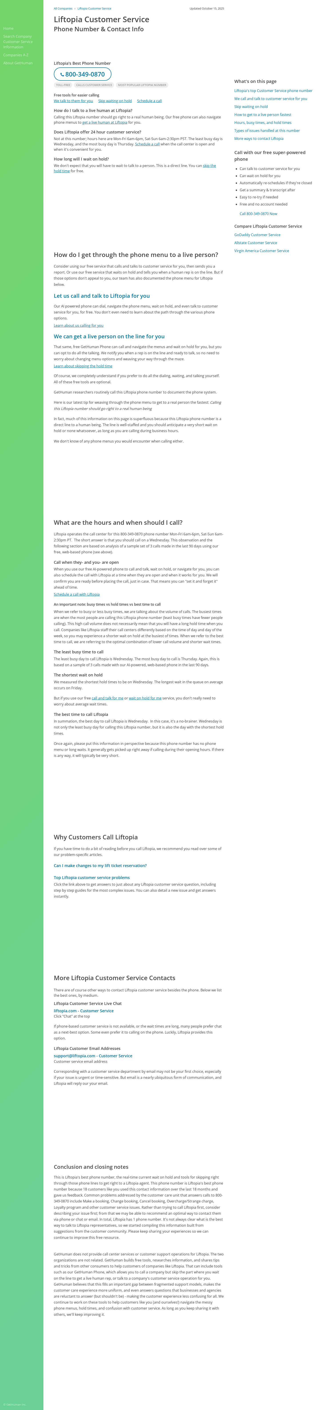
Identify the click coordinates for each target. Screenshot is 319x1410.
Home (8, 28)
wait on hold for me (145, 698)
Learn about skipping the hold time (83, 366)
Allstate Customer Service (255, 242)
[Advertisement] (139, 212)
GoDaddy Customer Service (257, 234)
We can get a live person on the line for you (109, 336)
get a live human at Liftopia (104, 122)
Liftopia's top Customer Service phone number (273, 90)
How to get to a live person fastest (262, 114)
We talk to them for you (73, 100)
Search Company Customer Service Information (18, 41)
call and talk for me (107, 698)
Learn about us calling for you (78, 325)
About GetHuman (18, 63)
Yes (190, 1350)
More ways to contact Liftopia (259, 138)
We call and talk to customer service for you (270, 98)
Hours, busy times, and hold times (263, 122)
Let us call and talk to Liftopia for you (102, 295)
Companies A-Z (15, 55)
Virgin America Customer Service (261, 250)
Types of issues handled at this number (267, 130)
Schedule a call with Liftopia (77, 594)
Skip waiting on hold (115, 100)
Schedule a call (149, 100)
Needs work (206, 1350)
